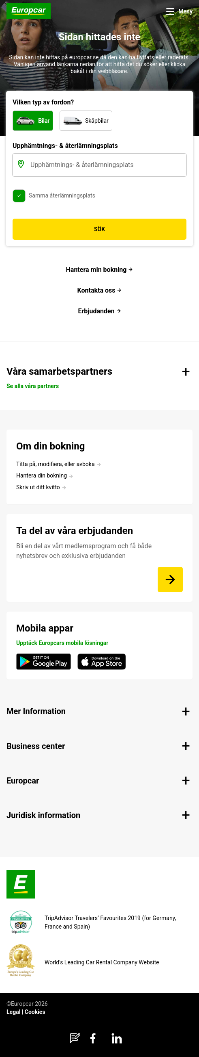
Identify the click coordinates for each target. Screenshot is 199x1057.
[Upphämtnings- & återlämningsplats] (107, 165)
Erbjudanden (99, 311)
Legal (13, 1012)
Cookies (35, 1012)
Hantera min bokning (99, 269)
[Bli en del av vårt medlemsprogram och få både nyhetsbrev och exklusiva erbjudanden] (170, 579)
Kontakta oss (99, 290)
